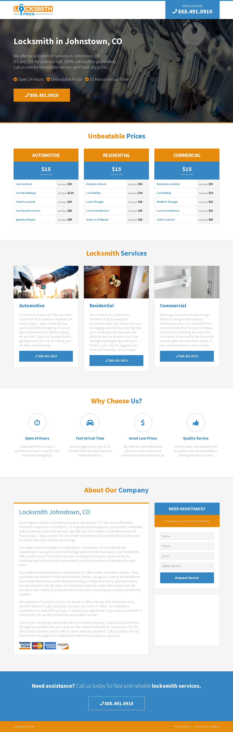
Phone (166, 546)
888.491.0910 (192, 11)
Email (166, 556)
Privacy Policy (182, 726)
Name (166, 536)
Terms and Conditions (207, 726)
